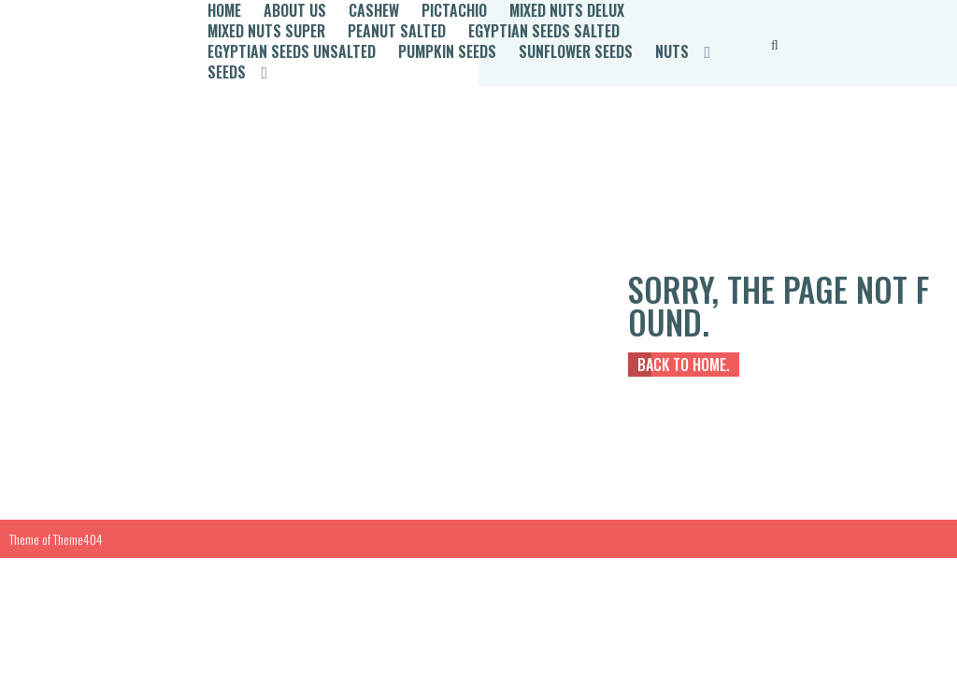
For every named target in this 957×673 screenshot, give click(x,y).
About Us (295, 10)
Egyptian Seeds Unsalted (291, 51)
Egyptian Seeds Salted (544, 31)
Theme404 (78, 539)
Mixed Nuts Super (266, 31)
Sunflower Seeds (576, 51)
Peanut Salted (397, 31)
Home (224, 10)
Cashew (374, 10)
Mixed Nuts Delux (566, 10)
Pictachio (454, 10)
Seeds (226, 72)
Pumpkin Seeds (447, 51)
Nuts (672, 51)
